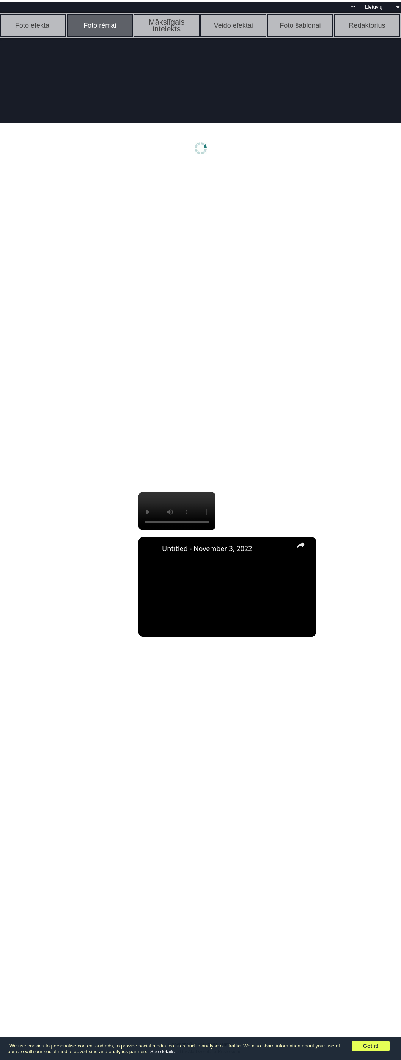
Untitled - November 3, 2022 (207, 548)
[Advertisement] (59, 287)
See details (162, 1051)
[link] (150, 549)
